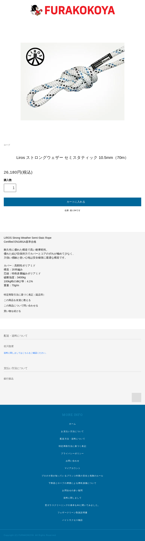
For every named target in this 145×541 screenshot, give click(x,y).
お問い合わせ (72, 461)
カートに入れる (72, 201)
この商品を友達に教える (17, 300)
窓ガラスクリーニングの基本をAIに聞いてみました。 (72, 505)
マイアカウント (73, 468)
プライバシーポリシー (72, 453)
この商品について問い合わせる (21, 305)
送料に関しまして (72, 498)
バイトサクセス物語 (72, 520)
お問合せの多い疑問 (72, 490)
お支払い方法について (72, 431)
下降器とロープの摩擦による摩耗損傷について (73, 483)
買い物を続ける (12, 311)
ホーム (72, 424)
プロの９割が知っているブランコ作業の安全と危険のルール (72, 476)
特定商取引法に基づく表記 (72, 446)
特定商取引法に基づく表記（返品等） (25, 294)
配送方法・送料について (72, 439)
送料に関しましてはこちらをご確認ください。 (25, 353)
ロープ (7, 145)
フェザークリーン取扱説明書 (72, 512)
